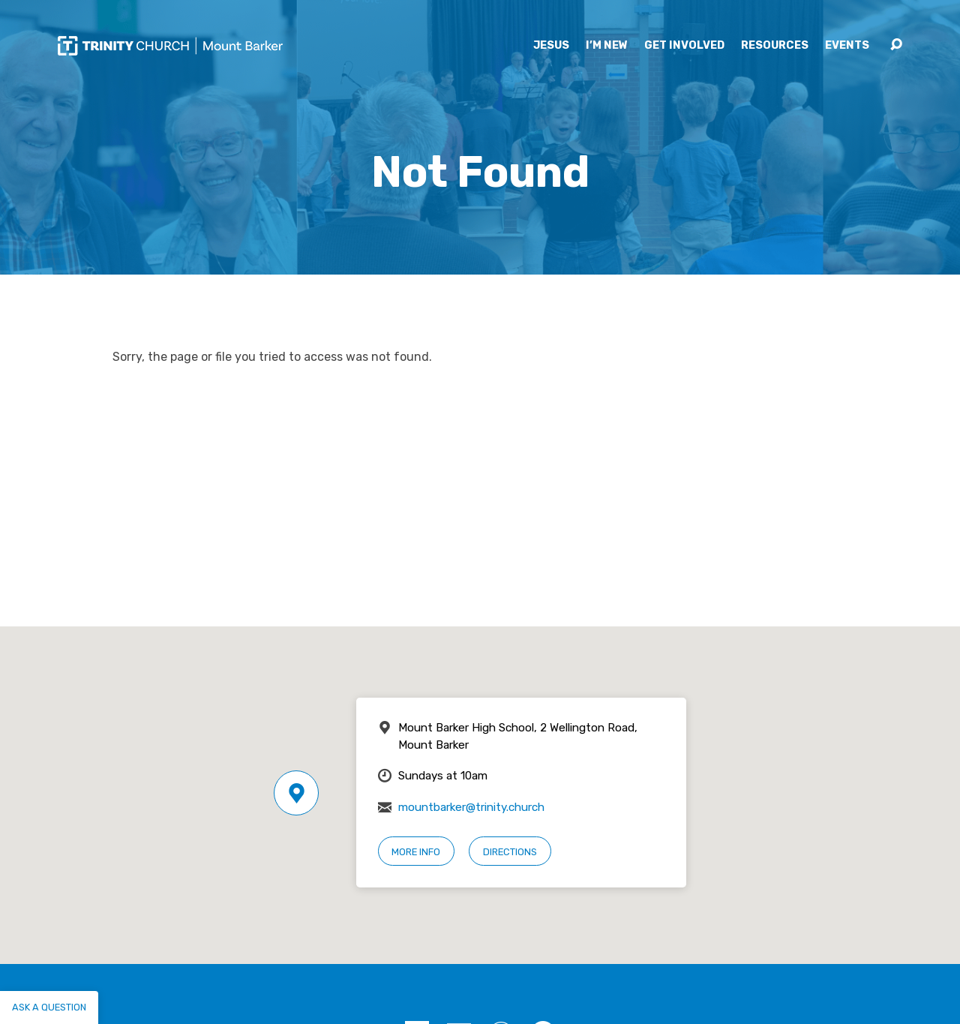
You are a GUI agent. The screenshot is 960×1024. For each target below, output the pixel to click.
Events (847, 46)
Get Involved (684, 46)
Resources (774, 46)
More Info (416, 851)
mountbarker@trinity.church (471, 807)
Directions (510, 851)
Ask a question (49, 1007)
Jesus (551, 46)
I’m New (607, 46)
